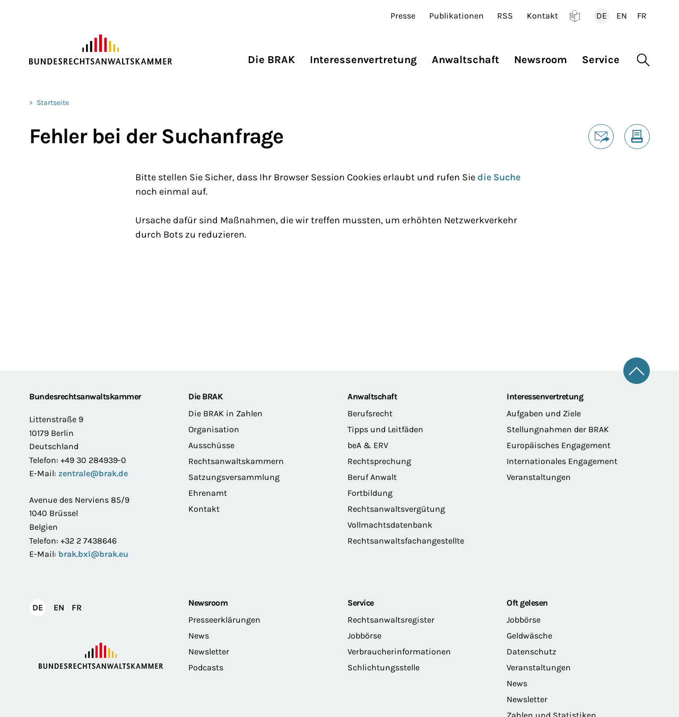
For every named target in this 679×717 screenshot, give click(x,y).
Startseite (53, 102)
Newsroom (208, 603)
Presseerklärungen (224, 620)
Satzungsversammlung (234, 477)
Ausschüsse (211, 445)
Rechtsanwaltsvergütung (396, 509)
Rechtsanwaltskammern (236, 461)
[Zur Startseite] (100, 49)
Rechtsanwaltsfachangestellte (405, 541)
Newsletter (208, 651)
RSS (505, 16)
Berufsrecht (370, 413)
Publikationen (456, 16)
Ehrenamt (207, 493)
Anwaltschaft (372, 396)
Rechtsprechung (379, 461)
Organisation (213, 429)
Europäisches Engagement (559, 445)
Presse (402, 16)
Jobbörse (364, 636)
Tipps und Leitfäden (385, 429)
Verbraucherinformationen (399, 651)
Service (360, 603)
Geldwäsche (529, 636)
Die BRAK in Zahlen (225, 413)
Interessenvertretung (545, 396)
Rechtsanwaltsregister (390, 620)
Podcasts (205, 667)
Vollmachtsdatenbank (389, 525)
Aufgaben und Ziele (544, 413)
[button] (275, 57)
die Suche (498, 177)
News (198, 636)
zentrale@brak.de (93, 473)
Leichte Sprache (575, 16)
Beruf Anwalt (372, 477)
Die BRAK (205, 396)
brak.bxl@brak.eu (93, 554)
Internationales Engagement (562, 461)
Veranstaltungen (539, 477)
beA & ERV (367, 445)
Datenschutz (531, 651)
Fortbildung (370, 493)
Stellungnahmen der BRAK (558, 429)
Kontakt (542, 16)
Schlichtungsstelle (383, 667)
